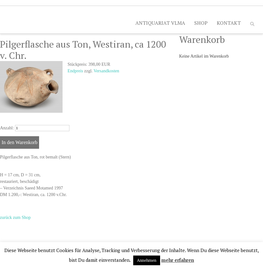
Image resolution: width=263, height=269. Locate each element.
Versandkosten (106, 71)
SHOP (201, 22)
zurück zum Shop (15, 217)
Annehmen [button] (146, 260)
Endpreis (75, 71)
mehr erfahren (177, 260)
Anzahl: (7, 128)
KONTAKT (229, 22)
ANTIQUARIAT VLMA (160, 22)
